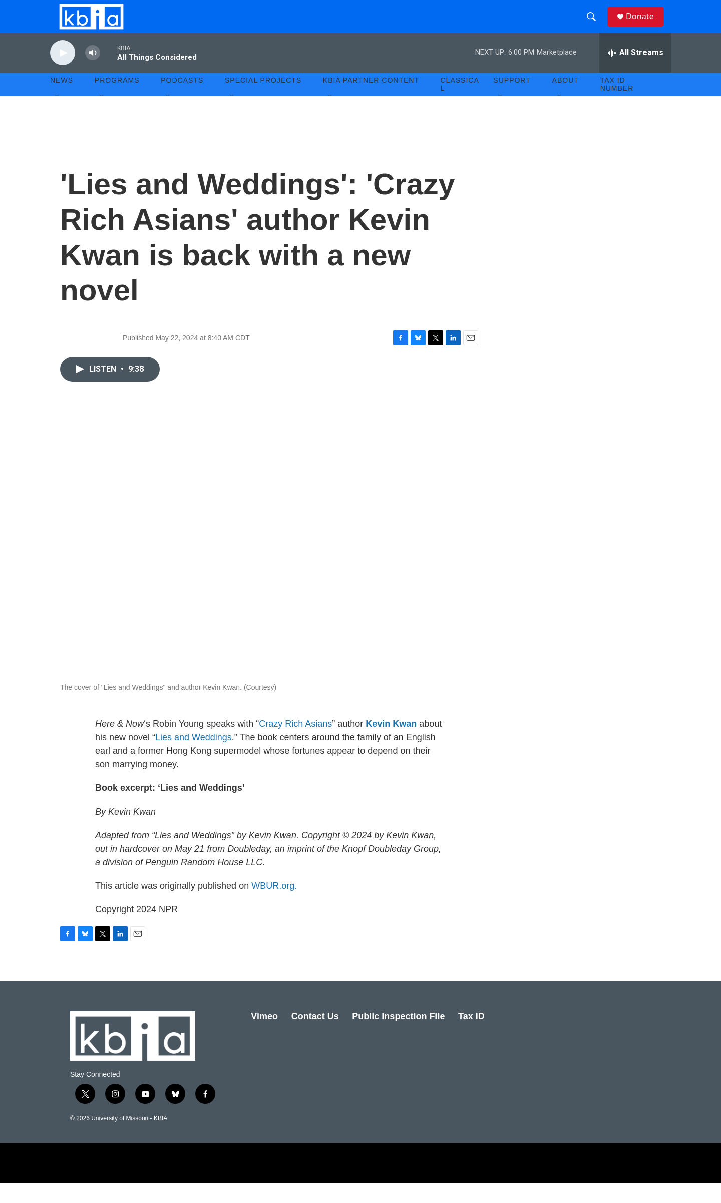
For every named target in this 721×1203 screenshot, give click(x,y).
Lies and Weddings (193, 757)
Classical (460, 104)
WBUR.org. (274, 906)
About (565, 100)
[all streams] (635, 73)
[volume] (92, 73)
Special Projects (263, 100)
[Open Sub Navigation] (58, 116)
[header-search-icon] (595, 26)
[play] (63, 73)
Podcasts (182, 100)
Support (511, 100)
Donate (645, 26)
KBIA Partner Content (371, 100)
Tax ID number (617, 104)
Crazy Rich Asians (295, 744)
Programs (117, 100)
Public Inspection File (398, 1036)
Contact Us (315, 1036)
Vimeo (264, 1036)
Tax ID (471, 1036)
